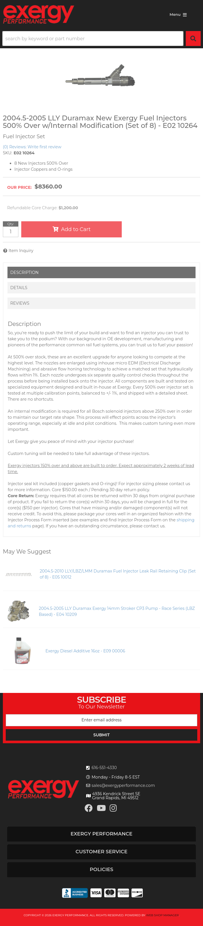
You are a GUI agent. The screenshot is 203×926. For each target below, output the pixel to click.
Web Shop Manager (162, 915)
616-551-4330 (104, 767)
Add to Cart (76, 229)
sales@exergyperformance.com (123, 785)
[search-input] (93, 38)
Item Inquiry (21, 250)
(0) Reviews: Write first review (32, 146)
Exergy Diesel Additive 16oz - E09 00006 (85, 651)
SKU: (7, 152)
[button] (101, 38)
